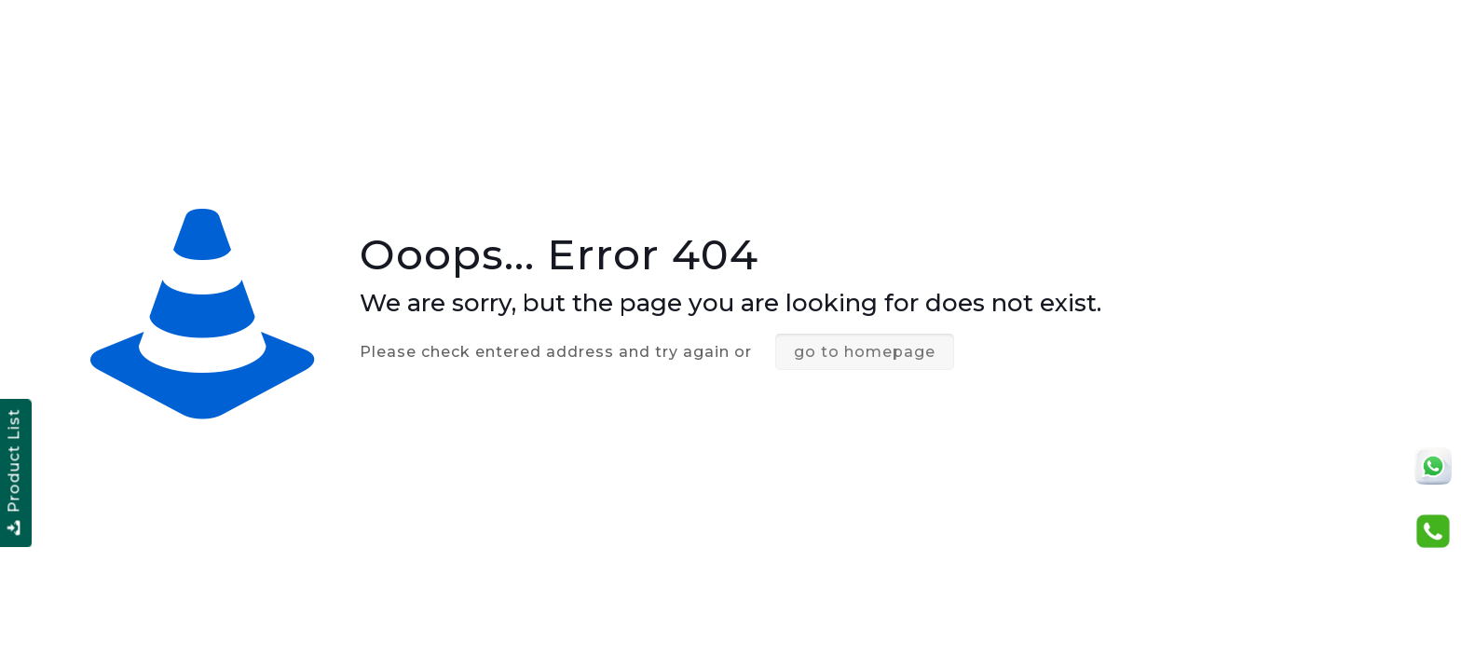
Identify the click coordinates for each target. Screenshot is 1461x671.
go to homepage (864, 352)
